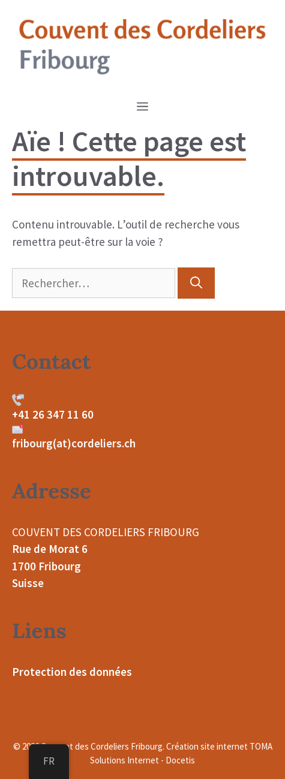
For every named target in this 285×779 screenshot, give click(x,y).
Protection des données (72, 671)
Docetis (180, 760)
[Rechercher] (196, 283)
